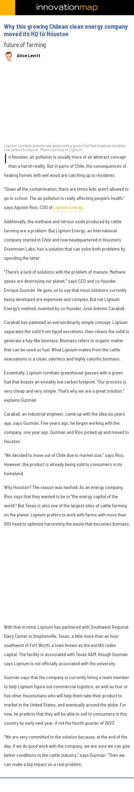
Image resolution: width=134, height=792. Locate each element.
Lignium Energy (68, 207)
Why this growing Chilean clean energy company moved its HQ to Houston (66, 30)
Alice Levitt (28, 55)
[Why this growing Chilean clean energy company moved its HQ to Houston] (67, 106)
